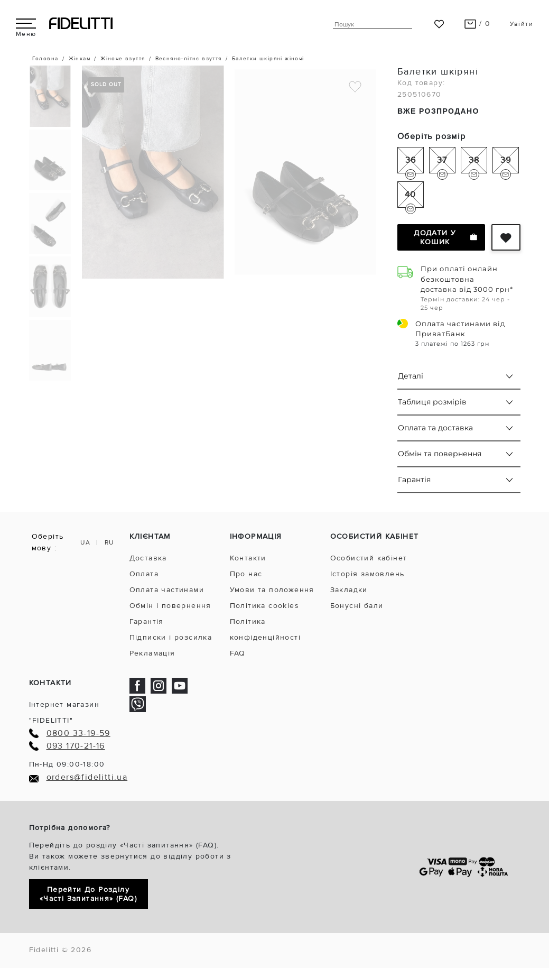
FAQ (238, 653)
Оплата (144, 573)
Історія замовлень (367, 573)
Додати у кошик (445, 237)
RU (109, 543)
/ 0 (477, 23)
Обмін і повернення (170, 605)
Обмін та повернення (439, 453)
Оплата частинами (166, 589)
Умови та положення (272, 589)
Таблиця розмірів (432, 402)
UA (85, 543)
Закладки (349, 589)
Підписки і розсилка (170, 637)
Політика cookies (264, 605)
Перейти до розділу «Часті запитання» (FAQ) (88, 894)
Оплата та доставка (435, 427)
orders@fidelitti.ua (87, 777)
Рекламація (152, 653)
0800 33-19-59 (78, 734)
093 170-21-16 (75, 746)
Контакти (248, 558)
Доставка (148, 558)
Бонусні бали (357, 605)
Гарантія (414, 479)
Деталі (410, 376)
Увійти (521, 24)
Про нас (246, 573)
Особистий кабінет (368, 558)
